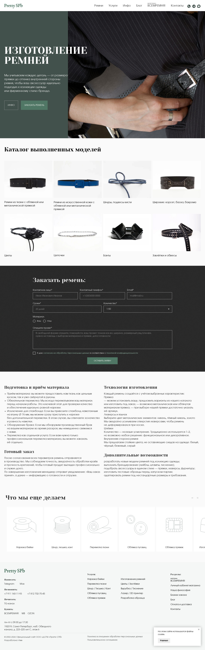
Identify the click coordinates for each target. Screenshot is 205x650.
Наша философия (180, 590)
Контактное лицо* (42, 290)
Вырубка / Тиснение (132, 588)
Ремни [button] (98, 5)
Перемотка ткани (96, 584)
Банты (107, 255)
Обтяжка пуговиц (96, 593)
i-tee (20, 640)
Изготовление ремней (133, 579)
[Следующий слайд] (197, 498)
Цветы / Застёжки (130, 584)
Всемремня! (178, 581)
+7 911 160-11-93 (13, 594)
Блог (139, 5)
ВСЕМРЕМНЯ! (156, 5)
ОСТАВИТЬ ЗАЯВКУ (102, 361)
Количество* (110, 303)
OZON (31, 613)
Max (22, 584)
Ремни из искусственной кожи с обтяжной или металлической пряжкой (74, 206)
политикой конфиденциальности (122, 353)
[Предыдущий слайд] (192, 498)
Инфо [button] (127, 5)
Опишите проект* (42, 328)
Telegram (9, 584)
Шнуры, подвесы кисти (117, 202)
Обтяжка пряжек (96, 598)
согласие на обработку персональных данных (66, 353)
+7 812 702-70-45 (36, 594)
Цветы (8, 255)
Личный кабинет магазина (185, 585)
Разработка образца (133, 598)
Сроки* (37, 303)
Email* (130, 290)
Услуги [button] (113, 5)
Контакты (177, 5)
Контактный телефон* (91, 290)
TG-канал (9, 603)
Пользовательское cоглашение (102, 640)
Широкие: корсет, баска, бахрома (174, 202)
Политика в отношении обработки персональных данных (115, 637)
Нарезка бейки (95, 579)
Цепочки (59, 255)
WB (23, 613)
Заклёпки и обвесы (165, 255)
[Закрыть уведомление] (198, 629)
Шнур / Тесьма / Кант (99, 588)
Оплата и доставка (181, 604)
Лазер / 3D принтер (132, 593)
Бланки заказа (179, 595)
